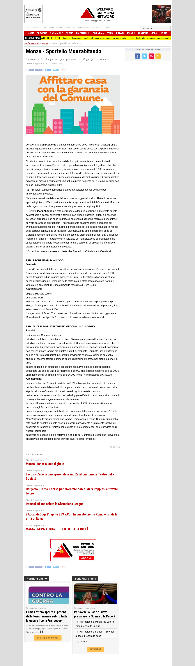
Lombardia (98, 33)
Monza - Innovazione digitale (45, 464)
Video (154, 33)
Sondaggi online (85, 578)
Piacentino (82, 33)
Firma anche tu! (47, 637)
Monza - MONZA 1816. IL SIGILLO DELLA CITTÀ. (57, 529)
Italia (110, 33)
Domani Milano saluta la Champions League (54, 504)
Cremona (42, 33)
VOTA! (95, 649)
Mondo (131, 33)
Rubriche (143, 33)
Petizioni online (37, 578)
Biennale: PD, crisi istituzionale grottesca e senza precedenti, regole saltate (97, 38)
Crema (69, 33)
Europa (120, 33)
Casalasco (56, 33)
